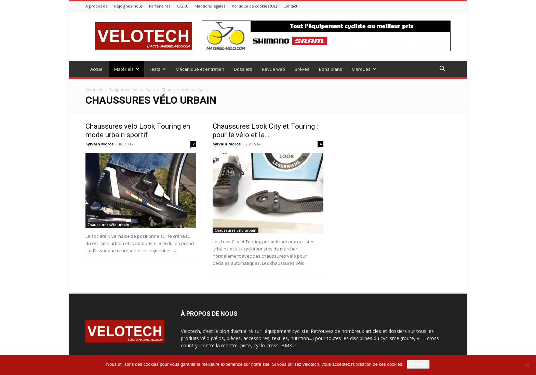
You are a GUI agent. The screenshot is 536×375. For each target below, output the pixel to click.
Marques (364, 69)
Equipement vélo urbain (132, 90)
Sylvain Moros (99, 143)
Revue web (273, 69)
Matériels (126, 69)
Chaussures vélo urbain (108, 224)
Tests (157, 69)
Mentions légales (210, 6)
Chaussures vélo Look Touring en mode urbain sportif (137, 130)
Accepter (418, 364)
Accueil (97, 69)
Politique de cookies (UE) (254, 6)
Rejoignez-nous (128, 6)
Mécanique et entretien (200, 69)
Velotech (93, 90)
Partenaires (159, 6)
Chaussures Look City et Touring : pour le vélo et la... (265, 130)
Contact (290, 6)
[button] (442, 69)
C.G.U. (182, 6)
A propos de (96, 6)
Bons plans (330, 69)
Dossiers (243, 69)
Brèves (302, 69)
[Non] (527, 365)
